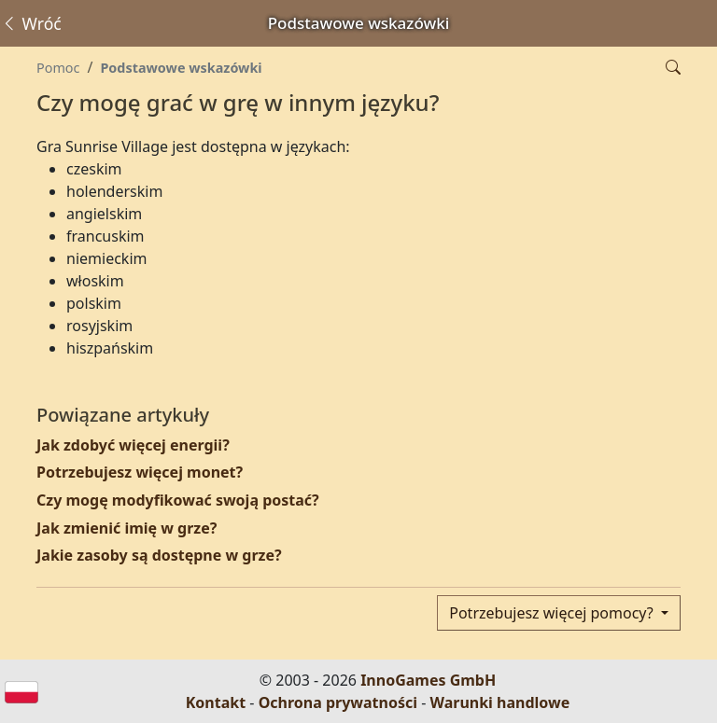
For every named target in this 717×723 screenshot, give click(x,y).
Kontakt (216, 702)
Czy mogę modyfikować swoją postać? (177, 500)
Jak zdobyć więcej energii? (133, 445)
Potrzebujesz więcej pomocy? (553, 613)
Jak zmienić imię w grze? (126, 528)
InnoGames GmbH (428, 680)
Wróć (31, 23)
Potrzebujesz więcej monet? (139, 472)
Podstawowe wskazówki (180, 67)
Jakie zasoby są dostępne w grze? (159, 555)
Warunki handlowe (500, 702)
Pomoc (57, 67)
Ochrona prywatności (338, 702)
